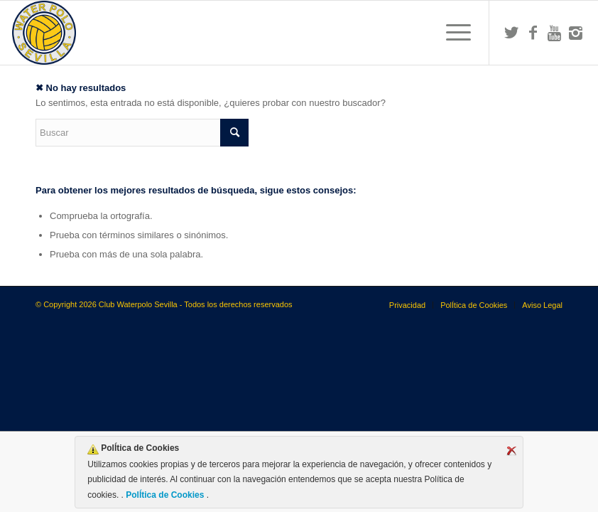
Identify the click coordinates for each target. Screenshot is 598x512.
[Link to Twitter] (511, 32)
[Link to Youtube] (554, 32)
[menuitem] (451, 33)
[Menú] (451, 33)
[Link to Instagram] (575, 32)
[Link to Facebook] (532, 32)
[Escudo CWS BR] (44, 33)
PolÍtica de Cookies (165, 495)
